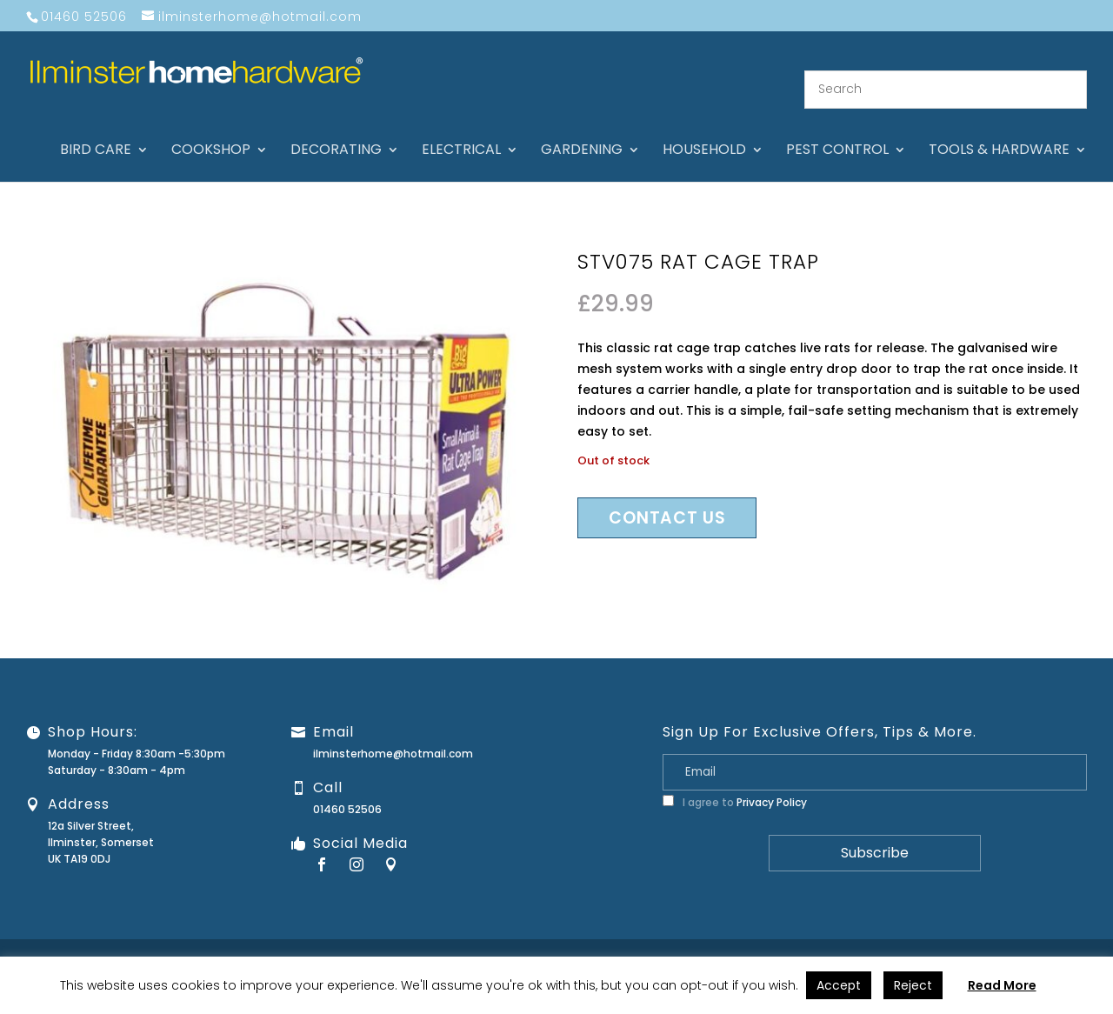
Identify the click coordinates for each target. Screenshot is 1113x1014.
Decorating (336, 130)
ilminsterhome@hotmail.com (393, 732)
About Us (631, 941)
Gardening (582, 130)
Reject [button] (913, 985)
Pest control (837, 130)
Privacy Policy (771, 781)
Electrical (461, 130)
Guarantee (773, 941)
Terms (1004, 941)
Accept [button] (838, 985)
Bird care (95, 130)
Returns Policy (853, 941)
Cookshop (210, 130)
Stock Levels (1067, 941)
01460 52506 (347, 788)
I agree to (735, 781)
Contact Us (699, 941)
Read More (1002, 985)
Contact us (667, 498)
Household (704, 130)
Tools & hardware (999, 130)
